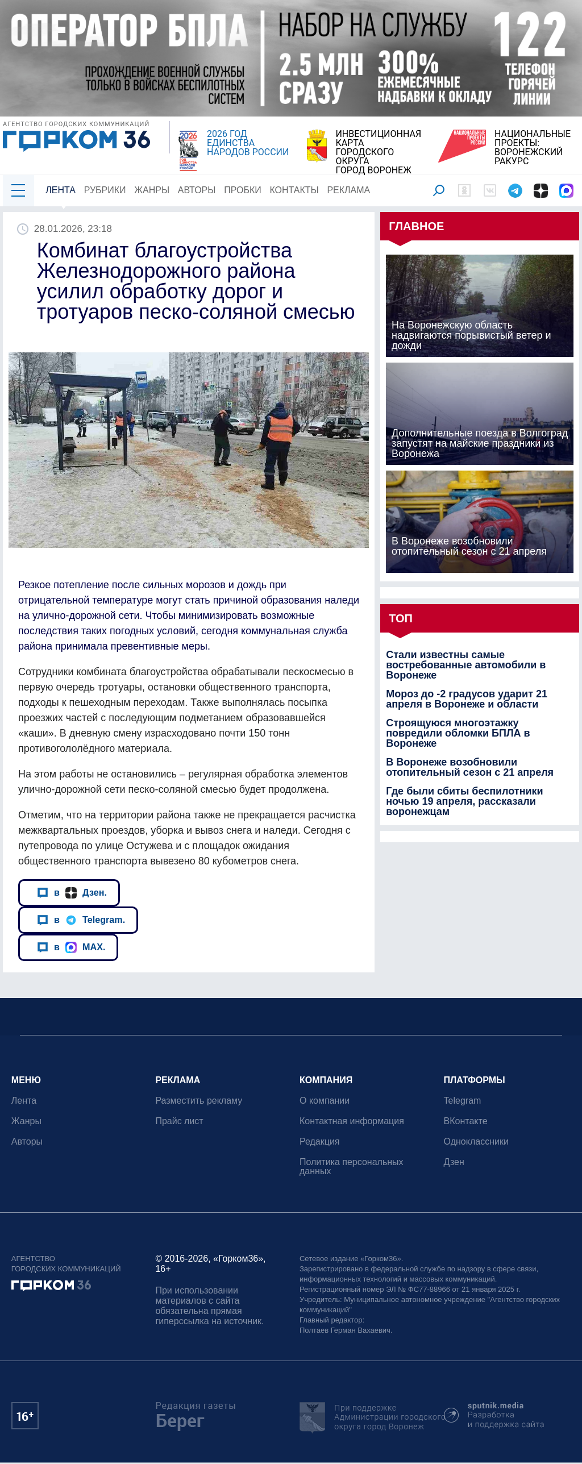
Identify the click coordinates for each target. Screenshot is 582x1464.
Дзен (454, 1162)
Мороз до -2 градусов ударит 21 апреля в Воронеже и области (466, 699)
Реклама (349, 190)
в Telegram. (81, 919)
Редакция (320, 1141)
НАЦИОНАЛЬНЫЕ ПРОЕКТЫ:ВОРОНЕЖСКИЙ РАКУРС (532, 148)
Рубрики (105, 190)
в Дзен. (72, 892)
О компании (325, 1100)
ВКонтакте (466, 1121)
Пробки (242, 190)
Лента (60, 190)
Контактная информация (352, 1121)
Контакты (294, 190)
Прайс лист (179, 1121)
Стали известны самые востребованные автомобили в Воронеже (466, 665)
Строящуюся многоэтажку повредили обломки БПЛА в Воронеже (458, 733)
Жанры (151, 190)
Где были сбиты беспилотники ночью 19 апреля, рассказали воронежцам (464, 801)
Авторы (197, 190)
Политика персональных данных (352, 1166)
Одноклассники (476, 1141)
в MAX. (71, 947)
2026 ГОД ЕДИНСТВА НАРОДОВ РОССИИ (248, 143)
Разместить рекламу (199, 1100)
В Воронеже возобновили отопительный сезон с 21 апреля (470, 767)
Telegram (462, 1100)
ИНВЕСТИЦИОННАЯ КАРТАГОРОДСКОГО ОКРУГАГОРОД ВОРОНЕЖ (378, 152)
